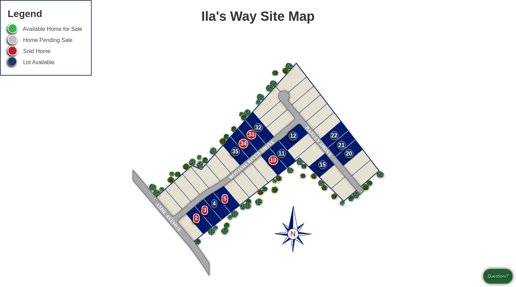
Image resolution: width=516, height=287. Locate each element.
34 (243, 143)
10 (273, 160)
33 (251, 134)
